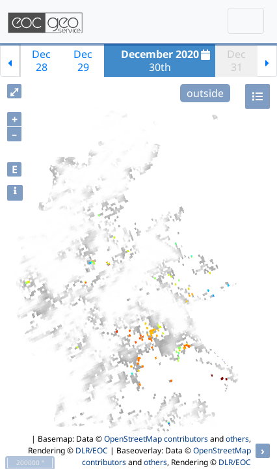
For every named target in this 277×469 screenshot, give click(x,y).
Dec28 (41, 60)
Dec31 (236, 60)
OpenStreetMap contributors (156, 438)
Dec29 (82, 60)
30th (167, 60)
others (237, 438)
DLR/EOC (91, 450)
